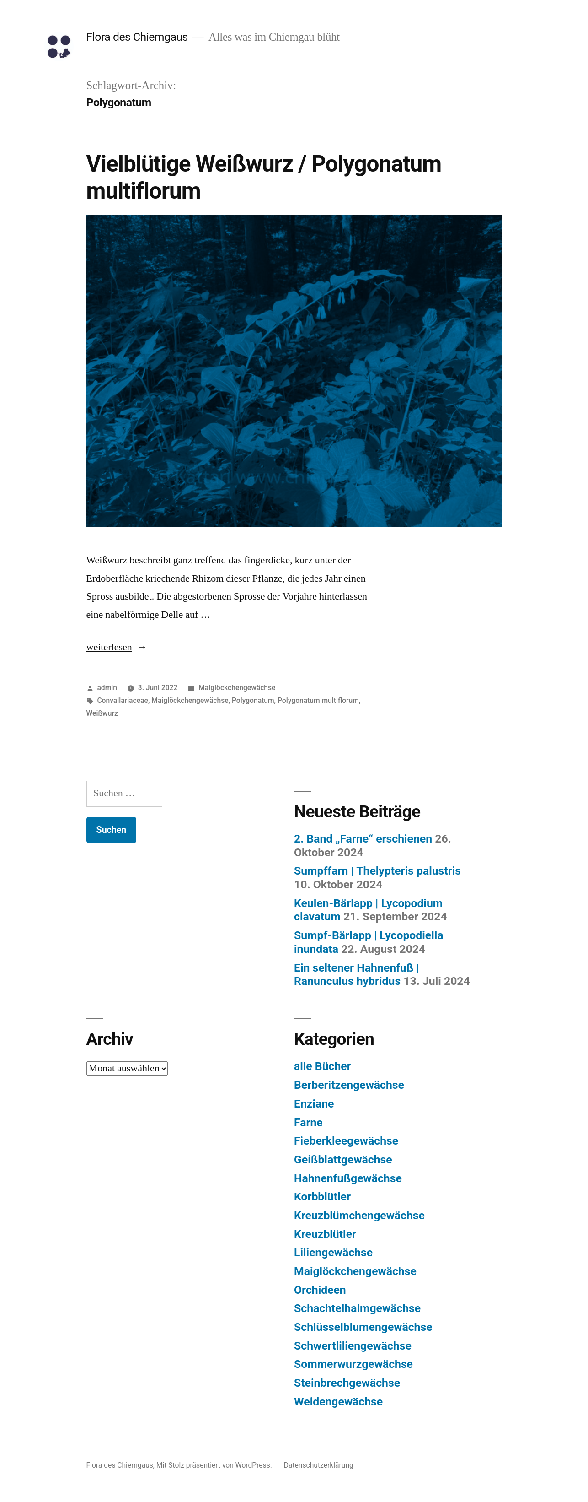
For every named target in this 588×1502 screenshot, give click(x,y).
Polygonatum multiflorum (318, 700)
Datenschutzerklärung (318, 1465)
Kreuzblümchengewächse (359, 1215)
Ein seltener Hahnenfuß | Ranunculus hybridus (356, 974)
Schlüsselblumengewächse (363, 1327)
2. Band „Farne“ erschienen (363, 838)
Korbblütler (322, 1196)
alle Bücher (322, 1066)
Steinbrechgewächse (347, 1382)
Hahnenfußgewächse (348, 1178)
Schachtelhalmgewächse (357, 1308)
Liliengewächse (333, 1252)
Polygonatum (253, 700)
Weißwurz (102, 713)
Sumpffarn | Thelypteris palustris (377, 870)
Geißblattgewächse (343, 1159)
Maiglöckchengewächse (236, 687)
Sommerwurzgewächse (353, 1364)
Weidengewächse (338, 1401)
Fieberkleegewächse (346, 1140)
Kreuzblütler (325, 1234)
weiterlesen (112, 647)
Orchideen (320, 1290)
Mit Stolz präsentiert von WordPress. (215, 1465)
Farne (308, 1122)
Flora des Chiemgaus (137, 36)
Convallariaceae (122, 700)
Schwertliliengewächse (353, 1345)
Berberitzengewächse (349, 1084)
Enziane (314, 1103)
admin (107, 687)
